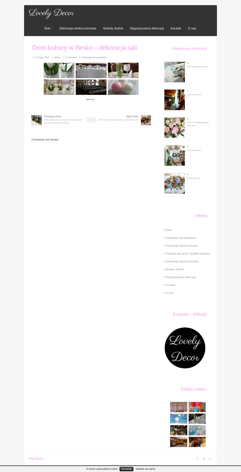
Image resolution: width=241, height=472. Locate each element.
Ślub (48, 28)
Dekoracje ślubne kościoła (182, 245)
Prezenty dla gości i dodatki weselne (188, 253)
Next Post (118, 118)
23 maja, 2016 (42, 57)
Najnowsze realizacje (189, 48)
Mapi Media (36, 458)
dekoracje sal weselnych (94, 57)
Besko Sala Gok (193, 178)
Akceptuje (126, 469)
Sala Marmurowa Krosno (197, 66)
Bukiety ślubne (113, 28)
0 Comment (71, 57)
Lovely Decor (51, 13)
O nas (192, 28)
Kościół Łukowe (194, 150)
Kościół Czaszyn (194, 94)
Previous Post (63, 119)
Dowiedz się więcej (145, 469)
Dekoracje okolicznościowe (77, 28)
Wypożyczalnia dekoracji (147, 28)
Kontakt (176, 28)
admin (57, 57)
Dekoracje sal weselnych (181, 237)
